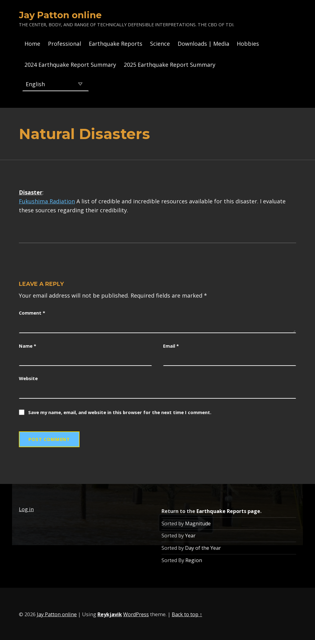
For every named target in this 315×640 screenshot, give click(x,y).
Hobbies (248, 43)
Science (160, 43)
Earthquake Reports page (228, 509)
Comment (32, 311)
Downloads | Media (203, 43)
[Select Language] (55, 83)
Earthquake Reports (115, 43)
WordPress (136, 613)
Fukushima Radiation (47, 200)
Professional (64, 43)
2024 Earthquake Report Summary (70, 64)
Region (193, 559)
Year (190, 534)
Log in (26, 508)
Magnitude (198, 522)
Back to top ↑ (187, 613)
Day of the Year (203, 546)
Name (27, 344)
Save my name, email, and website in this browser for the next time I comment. (119, 411)
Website (28, 377)
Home (32, 43)
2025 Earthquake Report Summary (169, 64)
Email (171, 344)
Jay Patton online (60, 15)
